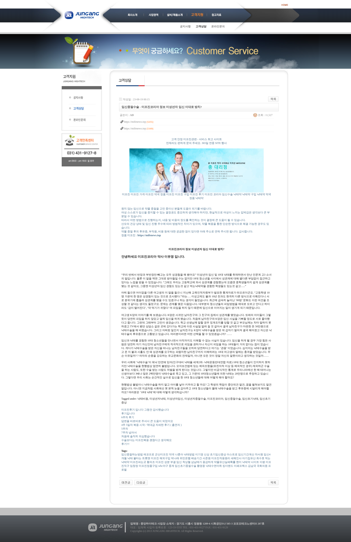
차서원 (259, 454)
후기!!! (125, 444)
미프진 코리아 (213, 194)
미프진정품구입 (148, 465)
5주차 (124, 428)
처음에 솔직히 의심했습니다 (138, 436)
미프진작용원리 (220, 458)
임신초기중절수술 (185, 465)
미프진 (126, 194)
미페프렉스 (240, 465)
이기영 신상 (202, 454)
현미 (239, 462)
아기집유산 (249, 458)
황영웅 (201, 465)
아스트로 (232, 454)
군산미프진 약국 (164, 454)
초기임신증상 (218, 454)
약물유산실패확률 (224, 462)
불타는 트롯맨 (141, 458)
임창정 (134, 465)
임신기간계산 (246, 454)
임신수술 (227, 194)
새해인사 (236, 458)
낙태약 (237, 194)
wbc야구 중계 (166, 465)
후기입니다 (128, 413)
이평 (262, 462)
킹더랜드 (228, 465)
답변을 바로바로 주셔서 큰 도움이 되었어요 (147, 421)
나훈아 (179, 454)
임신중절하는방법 (132, 454)
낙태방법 (189, 454)
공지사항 (185, 26)
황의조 (151, 462)
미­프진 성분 (163, 462)
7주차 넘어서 (129, 432)
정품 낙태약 (196, 198)
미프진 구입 (182, 194)
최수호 (260, 458)
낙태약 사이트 (250, 462)
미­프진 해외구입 (160, 458)
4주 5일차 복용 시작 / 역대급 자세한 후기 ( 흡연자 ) (151, 424)
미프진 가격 (138, 194)
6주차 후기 (127, 417)
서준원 (207, 458)
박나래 (175, 458)
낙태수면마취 (214, 465)
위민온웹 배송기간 (191, 458)
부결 (173, 462)
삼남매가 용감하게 (202, 462)
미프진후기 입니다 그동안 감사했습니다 (145, 409)
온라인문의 (218, 26)
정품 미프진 (167, 194)
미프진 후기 (197, 194)
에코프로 (148, 454)
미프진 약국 (153, 194)
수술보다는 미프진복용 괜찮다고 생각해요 (146, 440)
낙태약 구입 (249, 194)
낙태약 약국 (264, 194)
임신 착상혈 (183, 462)
